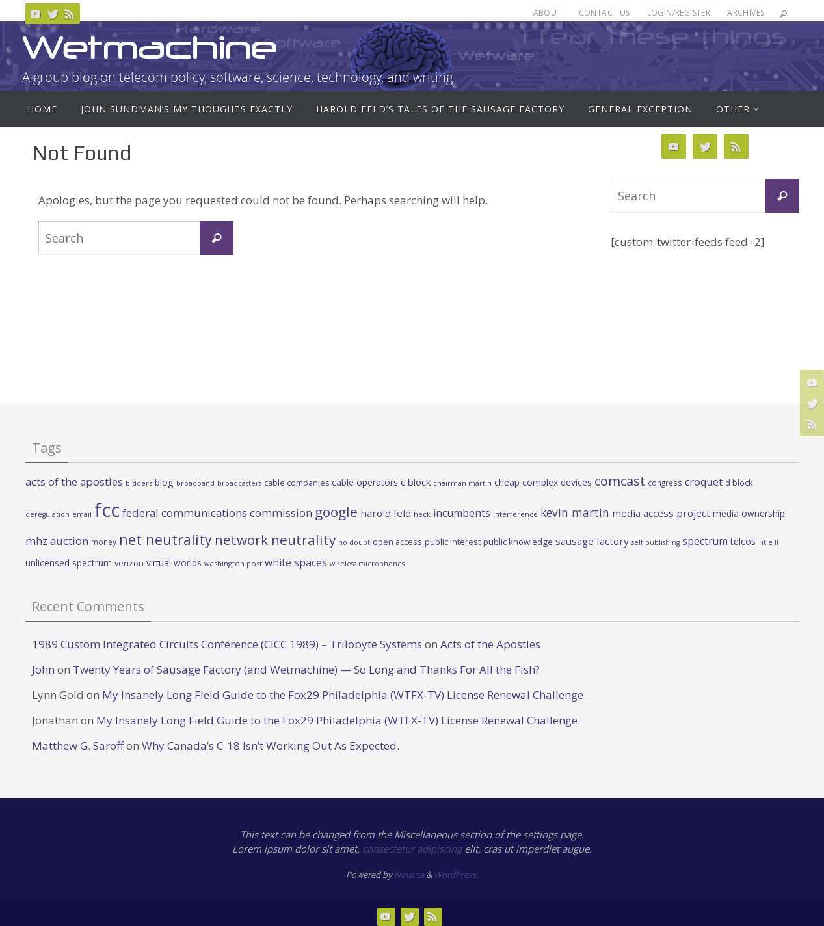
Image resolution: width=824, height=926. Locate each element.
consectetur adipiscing (412, 848)
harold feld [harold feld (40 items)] (385, 513)
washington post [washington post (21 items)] (233, 563)
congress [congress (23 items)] (665, 482)
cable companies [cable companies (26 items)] (296, 482)
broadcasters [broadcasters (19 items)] (239, 483)
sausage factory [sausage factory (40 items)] (592, 541)
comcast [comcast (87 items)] (619, 481)
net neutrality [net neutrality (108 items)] (165, 539)
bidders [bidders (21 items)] (139, 483)
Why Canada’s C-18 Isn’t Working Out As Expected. (270, 745)
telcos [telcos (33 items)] (743, 541)
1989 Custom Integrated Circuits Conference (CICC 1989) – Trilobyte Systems (227, 644)
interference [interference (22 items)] (515, 514)
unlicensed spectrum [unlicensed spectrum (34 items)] (68, 563)
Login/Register (679, 12)
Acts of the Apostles (490, 644)
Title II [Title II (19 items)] (768, 542)
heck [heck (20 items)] (422, 514)
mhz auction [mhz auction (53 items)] (56, 540)
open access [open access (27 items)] (397, 542)
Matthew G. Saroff (78, 745)
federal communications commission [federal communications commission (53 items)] (217, 512)
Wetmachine (149, 47)
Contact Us (604, 12)
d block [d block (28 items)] (739, 482)
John (43, 669)
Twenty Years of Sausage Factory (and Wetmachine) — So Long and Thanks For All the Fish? (306, 669)
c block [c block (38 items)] (416, 481)
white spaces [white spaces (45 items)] (296, 562)
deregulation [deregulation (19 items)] (47, 514)
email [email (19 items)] (82, 514)
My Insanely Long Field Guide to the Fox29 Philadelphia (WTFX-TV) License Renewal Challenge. (344, 694)
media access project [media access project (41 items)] (661, 513)
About (547, 12)
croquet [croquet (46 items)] (704, 482)
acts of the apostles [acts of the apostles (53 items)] (74, 481)
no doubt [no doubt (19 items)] (354, 542)
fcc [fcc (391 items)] (107, 510)
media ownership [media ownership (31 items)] (749, 513)
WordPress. (456, 874)
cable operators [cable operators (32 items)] (365, 482)
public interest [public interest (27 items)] (453, 542)
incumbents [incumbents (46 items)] (461, 513)
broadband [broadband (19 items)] (195, 483)
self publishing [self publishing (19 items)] (655, 542)
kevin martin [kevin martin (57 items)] (574, 512)
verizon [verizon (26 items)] (129, 563)
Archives (745, 12)
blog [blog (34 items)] (164, 482)
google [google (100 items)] (336, 512)
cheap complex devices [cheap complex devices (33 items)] (543, 482)
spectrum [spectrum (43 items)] (705, 541)
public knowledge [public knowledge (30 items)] (518, 542)
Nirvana (409, 874)
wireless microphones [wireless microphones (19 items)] (367, 563)
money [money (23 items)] (103, 541)
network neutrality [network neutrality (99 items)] (275, 540)
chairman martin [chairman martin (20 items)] (462, 483)
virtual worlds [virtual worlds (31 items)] (174, 563)
